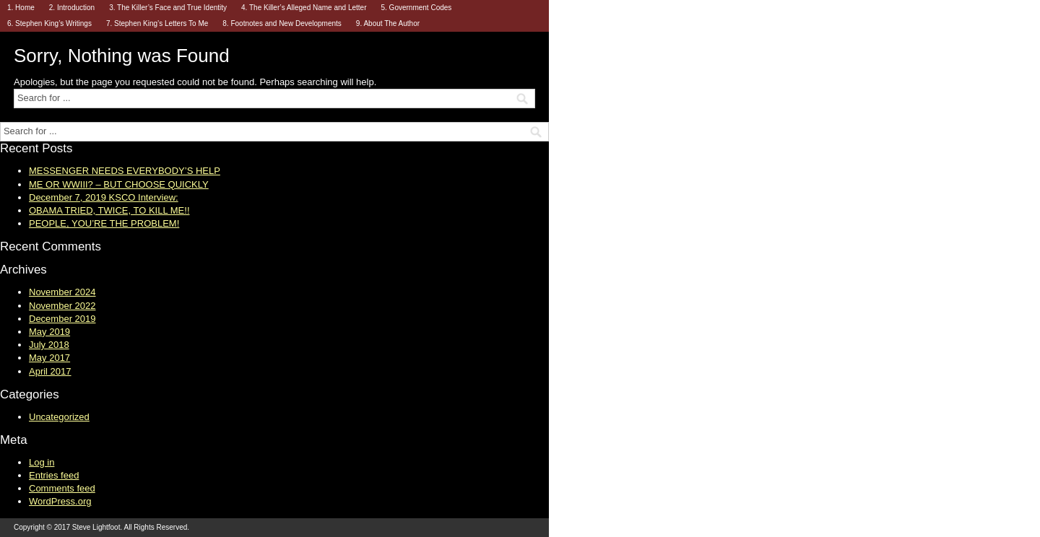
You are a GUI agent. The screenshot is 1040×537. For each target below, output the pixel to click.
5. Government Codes (416, 8)
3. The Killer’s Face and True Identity (168, 8)
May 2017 (49, 357)
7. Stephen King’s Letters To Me (157, 23)
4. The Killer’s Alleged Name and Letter (303, 8)
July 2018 (49, 344)
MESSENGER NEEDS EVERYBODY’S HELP (124, 170)
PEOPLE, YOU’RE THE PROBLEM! (104, 223)
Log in (41, 462)
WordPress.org (60, 501)
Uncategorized (59, 416)
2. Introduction (72, 8)
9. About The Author (388, 23)
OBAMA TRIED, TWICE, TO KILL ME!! (109, 210)
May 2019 (49, 331)
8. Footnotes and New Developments (282, 23)
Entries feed (54, 475)
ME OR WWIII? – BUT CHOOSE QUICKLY (119, 184)
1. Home (21, 8)
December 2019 (62, 318)
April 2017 (50, 371)
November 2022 (62, 305)
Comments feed (62, 488)
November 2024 (62, 292)
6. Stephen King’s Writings (49, 23)
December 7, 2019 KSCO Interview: (103, 197)
